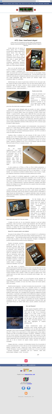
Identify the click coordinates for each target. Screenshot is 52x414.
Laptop (32, 12)
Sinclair (29, 12)
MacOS (13, 12)
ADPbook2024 (46, 12)
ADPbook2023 (40, 12)
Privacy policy (21, 405)
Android (4, 12)
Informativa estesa (27, 405)
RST (33, 405)
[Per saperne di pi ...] (26, 388)
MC (37, 12)
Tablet (35, 12)
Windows (9, 12)
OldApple (16, 12)
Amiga (20, 12)
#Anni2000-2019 (31, 374)
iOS (7, 12)
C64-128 (23, 12)
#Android (19, 374)
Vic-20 (26, 12)
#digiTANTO (24, 374)
